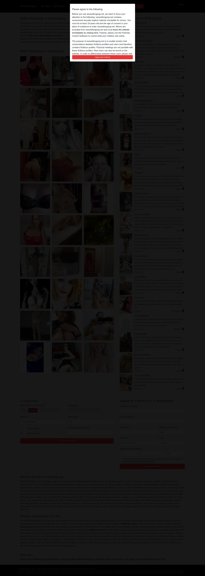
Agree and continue (102, 57)
